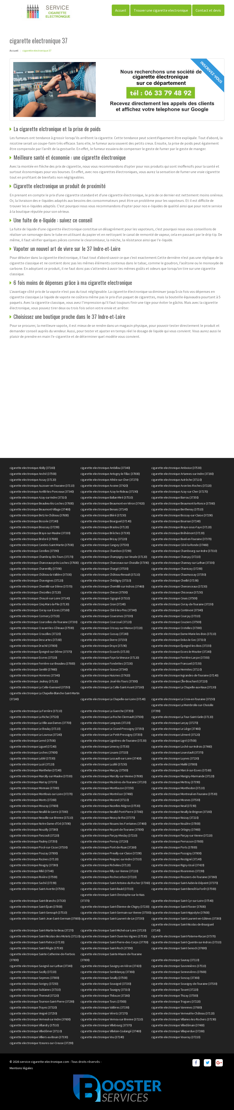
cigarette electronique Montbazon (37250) (106, 788)
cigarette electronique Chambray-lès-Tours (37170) (41, 557)
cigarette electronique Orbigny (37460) (175, 829)
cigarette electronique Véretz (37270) (104, 1013)
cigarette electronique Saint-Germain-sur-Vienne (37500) (115, 912)
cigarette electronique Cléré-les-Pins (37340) (108, 610)
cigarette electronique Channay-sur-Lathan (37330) (183, 563)
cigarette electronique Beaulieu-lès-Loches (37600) (42, 503)
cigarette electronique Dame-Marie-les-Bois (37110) (183, 634)
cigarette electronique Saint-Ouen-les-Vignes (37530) (113, 936)
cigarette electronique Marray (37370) (33, 782)
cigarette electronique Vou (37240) (102, 1037)
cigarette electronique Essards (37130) (104, 652)
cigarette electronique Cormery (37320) (34, 616)
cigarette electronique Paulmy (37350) (33, 841)
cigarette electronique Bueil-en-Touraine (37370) (181, 539)
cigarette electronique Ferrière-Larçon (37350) (180, 657)
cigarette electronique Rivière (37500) (33, 877)
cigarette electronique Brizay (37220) (103, 539)
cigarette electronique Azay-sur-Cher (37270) (179, 491)
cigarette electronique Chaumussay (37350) (178, 574)
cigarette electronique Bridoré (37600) (34, 539)
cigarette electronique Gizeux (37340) (104, 669)
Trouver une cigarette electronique (161, 10)
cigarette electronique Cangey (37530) (104, 545)
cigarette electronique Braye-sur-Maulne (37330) (40, 533)
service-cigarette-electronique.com (44, 1062)
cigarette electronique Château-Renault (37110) (110, 574)
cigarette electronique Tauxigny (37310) (105, 990)
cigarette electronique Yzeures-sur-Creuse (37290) (41, 1043)
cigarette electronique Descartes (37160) (35, 640)
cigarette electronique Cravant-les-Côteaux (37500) (42, 628)
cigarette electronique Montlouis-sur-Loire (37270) (41, 794)
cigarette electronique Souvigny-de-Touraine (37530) (184, 984)
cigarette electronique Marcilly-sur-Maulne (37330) (41, 776)
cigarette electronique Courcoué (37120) (106, 622)
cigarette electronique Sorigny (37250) (34, 984)
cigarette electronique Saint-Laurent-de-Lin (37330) (112, 918)
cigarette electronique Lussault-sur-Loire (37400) (110, 758)
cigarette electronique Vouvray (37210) (175, 1037)
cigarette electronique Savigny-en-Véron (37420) (110, 966)
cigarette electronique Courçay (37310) (175, 616)
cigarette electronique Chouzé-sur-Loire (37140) (40, 598)
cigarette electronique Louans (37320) (104, 752)
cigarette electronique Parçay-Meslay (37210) (108, 835)
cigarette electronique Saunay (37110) (175, 960)
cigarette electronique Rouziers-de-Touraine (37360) (184, 877)
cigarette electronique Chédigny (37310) (105, 580)
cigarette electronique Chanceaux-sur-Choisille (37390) (114, 563)
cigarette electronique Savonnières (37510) (178, 966)
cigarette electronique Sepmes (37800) (34, 978)
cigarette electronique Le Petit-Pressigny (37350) (111, 735)
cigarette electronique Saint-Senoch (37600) (179, 948)
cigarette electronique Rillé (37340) (31, 871)
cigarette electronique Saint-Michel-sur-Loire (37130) (113, 930)
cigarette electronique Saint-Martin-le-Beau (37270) (42, 930)
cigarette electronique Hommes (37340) (35, 675)
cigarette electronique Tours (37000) (103, 1001)
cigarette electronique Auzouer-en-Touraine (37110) (42, 486)
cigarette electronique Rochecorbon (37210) (108, 877)
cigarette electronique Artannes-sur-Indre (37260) (182, 474)
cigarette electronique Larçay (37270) (174, 723)
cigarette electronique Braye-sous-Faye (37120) (181, 527)
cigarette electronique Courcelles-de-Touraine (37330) (43, 622)
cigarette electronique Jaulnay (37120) (34, 681)
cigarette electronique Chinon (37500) (104, 592)
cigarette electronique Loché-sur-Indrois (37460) (181, 746)
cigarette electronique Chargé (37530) (104, 569)
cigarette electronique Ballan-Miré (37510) (106, 497)
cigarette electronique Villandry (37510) (34, 1025)
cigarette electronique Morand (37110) (104, 800)
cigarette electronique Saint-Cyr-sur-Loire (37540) (182, 901)
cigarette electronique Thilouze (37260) (105, 995)
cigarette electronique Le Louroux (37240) (36, 735)
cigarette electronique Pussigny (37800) (176, 853)
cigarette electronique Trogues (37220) (175, 1001)
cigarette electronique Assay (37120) (33, 480)
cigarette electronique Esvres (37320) (33, 657)
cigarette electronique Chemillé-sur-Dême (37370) (41, 586)
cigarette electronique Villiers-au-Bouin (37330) (39, 1037)
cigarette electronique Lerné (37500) (33, 740)
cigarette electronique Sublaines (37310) (35, 990)
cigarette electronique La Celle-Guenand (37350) (40, 687)
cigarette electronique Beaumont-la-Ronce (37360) (183, 503)
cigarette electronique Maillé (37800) (174, 764)
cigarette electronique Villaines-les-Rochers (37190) (183, 1019)
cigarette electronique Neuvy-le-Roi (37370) (107, 818)
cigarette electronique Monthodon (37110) (178, 788)
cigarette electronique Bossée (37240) (34, 521)
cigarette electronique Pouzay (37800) (34, 853)
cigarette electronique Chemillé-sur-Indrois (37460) (112, 586)
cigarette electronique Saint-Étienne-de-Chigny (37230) (114, 907)
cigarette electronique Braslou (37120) (104, 527)
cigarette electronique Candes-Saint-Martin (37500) (42, 545)
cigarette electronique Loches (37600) (34, 752)
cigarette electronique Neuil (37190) (173, 806)
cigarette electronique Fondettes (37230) (106, 663)
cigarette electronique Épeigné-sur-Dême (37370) (41, 652)
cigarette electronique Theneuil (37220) (34, 995)
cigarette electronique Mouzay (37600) (34, 806)
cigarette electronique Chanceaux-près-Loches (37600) (44, 563)
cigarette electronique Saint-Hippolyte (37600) (180, 912)
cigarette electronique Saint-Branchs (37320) (38, 901)
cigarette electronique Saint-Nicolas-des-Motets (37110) (45, 936)
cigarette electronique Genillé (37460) (33, 669)
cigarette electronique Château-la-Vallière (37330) (41, 574)
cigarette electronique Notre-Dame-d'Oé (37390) (40, 823)
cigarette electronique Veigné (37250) (33, 1013)
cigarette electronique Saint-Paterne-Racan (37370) (183, 936)
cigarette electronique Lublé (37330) (32, 758)
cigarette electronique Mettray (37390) (175, 782)
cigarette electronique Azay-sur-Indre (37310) (38, 497)
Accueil (120, 10)
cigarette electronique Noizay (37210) (175, 818)
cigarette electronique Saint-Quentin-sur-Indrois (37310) (186, 942)
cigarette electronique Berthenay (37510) (177, 509)
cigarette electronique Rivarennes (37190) (177, 871)
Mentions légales (21, 1068)
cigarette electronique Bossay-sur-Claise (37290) (182, 515)
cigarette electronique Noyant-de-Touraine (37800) (112, 829)
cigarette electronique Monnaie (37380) (34, 788)
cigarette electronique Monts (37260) (33, 800)
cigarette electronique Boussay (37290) (34, 527)
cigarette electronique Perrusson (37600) (177, 841)
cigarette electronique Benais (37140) (104, 509)
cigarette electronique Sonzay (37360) (175, 978)
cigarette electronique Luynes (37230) (175, 758)
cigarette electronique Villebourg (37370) (106, 1025)
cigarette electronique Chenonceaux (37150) (179, 586)
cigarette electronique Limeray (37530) (104, 746)
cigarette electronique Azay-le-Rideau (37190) (109, 491)
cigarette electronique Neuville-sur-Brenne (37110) (41, 818)
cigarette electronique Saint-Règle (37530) (36, 948)
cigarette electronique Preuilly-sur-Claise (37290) (110, 853)
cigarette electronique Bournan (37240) (175, 521)
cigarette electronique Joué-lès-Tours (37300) (109, 681)
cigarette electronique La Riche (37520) (34, 717)
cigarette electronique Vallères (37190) (104, 1007)
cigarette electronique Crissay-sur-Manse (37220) (111, 628)
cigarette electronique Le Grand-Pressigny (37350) (112, 729)
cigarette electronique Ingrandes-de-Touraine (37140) (184, 675)
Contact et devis (208, 10)
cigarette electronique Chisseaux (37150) (177, 592)
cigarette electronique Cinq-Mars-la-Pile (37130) (39, 604)
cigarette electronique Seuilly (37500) (103, 978)
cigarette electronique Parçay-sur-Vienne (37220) (181, 835)
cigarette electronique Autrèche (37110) (176, 480)
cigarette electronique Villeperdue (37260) (177, 1031)
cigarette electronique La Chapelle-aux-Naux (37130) (183, 687)
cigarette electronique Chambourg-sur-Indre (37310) (184, 551)
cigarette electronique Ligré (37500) (173, 740)
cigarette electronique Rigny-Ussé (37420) (177, 865)
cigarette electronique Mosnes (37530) (175, 800)
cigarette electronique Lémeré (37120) (175, 735)
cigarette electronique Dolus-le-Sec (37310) (178, 640)
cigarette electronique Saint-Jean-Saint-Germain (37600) (45, 918)
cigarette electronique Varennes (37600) (176, 1007)
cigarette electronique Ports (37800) (174, 847)
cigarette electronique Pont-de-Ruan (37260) (108, 847)
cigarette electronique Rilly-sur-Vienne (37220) (109, 871)
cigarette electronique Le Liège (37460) (176, 729)
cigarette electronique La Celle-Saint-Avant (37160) (112, 687)
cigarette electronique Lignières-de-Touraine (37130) (113, 740)
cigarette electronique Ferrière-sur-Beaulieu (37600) (42, 663)
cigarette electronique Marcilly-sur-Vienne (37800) (111, 776)
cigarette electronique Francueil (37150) (176, 663)
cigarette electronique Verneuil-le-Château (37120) (182, 1013)
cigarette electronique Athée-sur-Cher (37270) (109, 480)
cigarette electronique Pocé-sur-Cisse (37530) (39, 847)
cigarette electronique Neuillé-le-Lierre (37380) (39, 812)
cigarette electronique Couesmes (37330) (106, 616)
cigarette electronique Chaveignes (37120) (36, 580)
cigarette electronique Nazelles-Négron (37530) (110, 806)
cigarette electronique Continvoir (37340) (177, 610)
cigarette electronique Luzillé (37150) (103, 764)
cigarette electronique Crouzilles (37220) (35, 634)
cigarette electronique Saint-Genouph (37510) (38, 912)
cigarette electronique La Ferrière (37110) (36, 711)
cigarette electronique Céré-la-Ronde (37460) (179, 545)
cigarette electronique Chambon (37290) (105, 551)
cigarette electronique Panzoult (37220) (34, 835)
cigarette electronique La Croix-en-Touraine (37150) (183, 699)
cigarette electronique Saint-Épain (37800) (36, 907)
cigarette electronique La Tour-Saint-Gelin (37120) (182, 717)
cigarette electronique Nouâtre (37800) (175, 823)
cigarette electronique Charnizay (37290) (176, 569)
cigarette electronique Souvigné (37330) (105, 984)
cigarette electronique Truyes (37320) (33, 1007)
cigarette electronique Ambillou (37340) (105, 468)
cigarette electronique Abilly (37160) (32, 468)
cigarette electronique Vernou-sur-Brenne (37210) (111, 1019)
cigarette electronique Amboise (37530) (176, 468)
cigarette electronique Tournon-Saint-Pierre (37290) (42, 1001)
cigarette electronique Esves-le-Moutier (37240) (181, 652)
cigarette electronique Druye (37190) (103, 646)
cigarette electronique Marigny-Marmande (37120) (182, 776)
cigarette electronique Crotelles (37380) (176, 628)
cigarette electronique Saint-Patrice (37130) (37, 942)
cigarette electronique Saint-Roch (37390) (106, 948)
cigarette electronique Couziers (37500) (176, 622)
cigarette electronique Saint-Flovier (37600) (178, 907)
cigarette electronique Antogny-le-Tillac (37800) (110, 474)
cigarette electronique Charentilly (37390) (35, 569)
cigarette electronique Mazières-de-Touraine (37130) (113, 782)
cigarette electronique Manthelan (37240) (35, 770)
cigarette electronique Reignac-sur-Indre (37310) (110, 859)
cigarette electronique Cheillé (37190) (174, 580)
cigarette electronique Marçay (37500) (104, 770)
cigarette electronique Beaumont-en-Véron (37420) (112, 503)
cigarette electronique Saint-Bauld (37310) (106, 889)
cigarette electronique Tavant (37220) (174, 990)
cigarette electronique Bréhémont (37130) (177, 533)
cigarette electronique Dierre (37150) (103, 640)
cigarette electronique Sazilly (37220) (33, 972)
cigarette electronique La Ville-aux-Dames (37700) (40, 723)
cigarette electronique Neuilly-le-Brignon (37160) (181, 812)
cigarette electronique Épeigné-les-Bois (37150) (181, 646)
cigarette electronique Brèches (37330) (105, 533)
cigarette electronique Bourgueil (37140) (105, 521)
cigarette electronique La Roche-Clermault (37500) (112, 717)
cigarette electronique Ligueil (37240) (33, 746)
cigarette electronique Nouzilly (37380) (34, 829)
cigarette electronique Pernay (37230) (104, 841)
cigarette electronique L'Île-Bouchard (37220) (179, 681)
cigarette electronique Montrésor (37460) (106, 794)
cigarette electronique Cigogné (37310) (105, 598)
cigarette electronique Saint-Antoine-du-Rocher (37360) (115, 883)
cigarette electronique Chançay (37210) (175, 557)
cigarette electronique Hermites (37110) (176, 669)
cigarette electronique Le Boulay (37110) (35, 729)
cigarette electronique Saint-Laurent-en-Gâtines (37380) (186, 918)
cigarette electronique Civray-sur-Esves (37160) (39, 610)
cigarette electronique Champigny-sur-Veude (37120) (113, 557)
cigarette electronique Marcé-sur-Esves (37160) (181, 770)
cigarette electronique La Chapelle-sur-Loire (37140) (112, 699)
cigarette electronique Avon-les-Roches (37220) (181, 486)
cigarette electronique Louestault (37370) (177, 752)
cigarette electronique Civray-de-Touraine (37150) (182, 604)
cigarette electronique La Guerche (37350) (106, 711)
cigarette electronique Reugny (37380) (34, 865)
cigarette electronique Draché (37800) (33, 646)
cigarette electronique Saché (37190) (33, 883)
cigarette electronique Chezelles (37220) (35, 592)
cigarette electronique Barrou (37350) (175, 497)
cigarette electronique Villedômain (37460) (177, 1025)
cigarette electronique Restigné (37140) (176, 859)
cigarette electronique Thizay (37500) (174, 995)
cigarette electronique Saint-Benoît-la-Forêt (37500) (183, 889)
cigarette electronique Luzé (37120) (32, 764)
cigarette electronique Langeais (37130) (105, 723)
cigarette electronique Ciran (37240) (102, 604)
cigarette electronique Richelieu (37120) (105, 865)
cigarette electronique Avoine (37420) (104, 486)
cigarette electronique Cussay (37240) (104, 634)
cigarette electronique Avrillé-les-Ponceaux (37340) (42, 491)
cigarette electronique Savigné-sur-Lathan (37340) (41, 966)
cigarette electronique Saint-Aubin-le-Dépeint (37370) (184, 883)
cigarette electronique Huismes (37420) (105, 675)
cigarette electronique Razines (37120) (34, 859)
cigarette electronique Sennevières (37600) (178, 972)
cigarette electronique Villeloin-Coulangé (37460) (110, 1031)
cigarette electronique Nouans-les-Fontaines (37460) (113, 823)
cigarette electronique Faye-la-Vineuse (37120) (109, 657)
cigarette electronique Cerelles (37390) (34, 551)
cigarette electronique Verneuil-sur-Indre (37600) (40, 1019)
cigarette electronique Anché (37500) (33, 474)
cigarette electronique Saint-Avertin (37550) (37, 889)
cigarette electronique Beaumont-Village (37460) (40, 509)
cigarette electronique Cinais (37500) (174, 598)
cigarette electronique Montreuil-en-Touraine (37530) (184, 794)
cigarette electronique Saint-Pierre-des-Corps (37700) (114, 942)
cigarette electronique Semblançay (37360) (107, 972)
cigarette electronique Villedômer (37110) (36, 1031)
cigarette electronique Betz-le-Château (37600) (39, 515)
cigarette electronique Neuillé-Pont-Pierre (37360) (111, 812)
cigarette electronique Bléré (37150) (103, 515)
